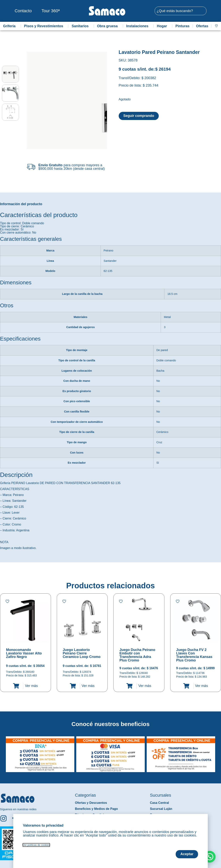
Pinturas (182, 26)
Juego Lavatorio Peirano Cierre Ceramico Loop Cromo (82, 653)
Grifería (10, 26)
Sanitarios (81, 26)
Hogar (163, 26)
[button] (2, 751)
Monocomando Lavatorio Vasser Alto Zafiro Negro (24, 653)
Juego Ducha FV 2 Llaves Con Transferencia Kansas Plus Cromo (194, 655)
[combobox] (180, 11)
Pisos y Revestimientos (44, 26)
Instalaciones (138, 26)
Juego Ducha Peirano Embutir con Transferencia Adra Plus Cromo (137, 655)
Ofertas (202, 26)
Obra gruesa (108, 26)
